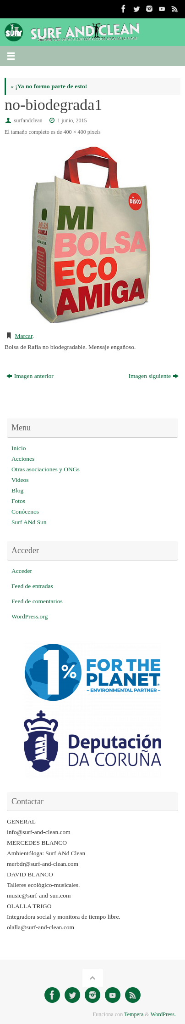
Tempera (133, 1014)
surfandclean (28, 120)
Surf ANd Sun (29, 522)
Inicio (18, 448)
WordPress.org (29, 616)
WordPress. (163, 1014)
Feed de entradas (32, 586)
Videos (19, 479)
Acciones (22, 458)
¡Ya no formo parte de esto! (49, 86)
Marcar (24, 335)
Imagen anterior (30, 375)
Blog (17, 490)
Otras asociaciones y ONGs (45, 469)
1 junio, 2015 (72, 120)
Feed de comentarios (37, 601)
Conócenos (25, 511)
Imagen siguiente (154, 375)
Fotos (18, 501)
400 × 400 (74, 132)
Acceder (21, 570)
